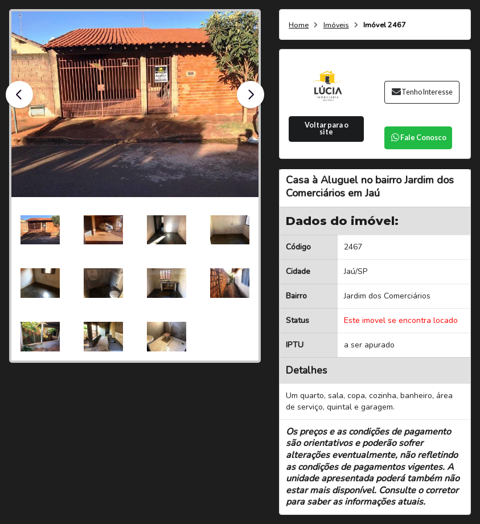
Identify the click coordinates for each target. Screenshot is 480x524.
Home (299, 25)
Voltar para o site (326, 129)
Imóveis (336, 25)
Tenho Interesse (422, 92)
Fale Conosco (417, 137)
